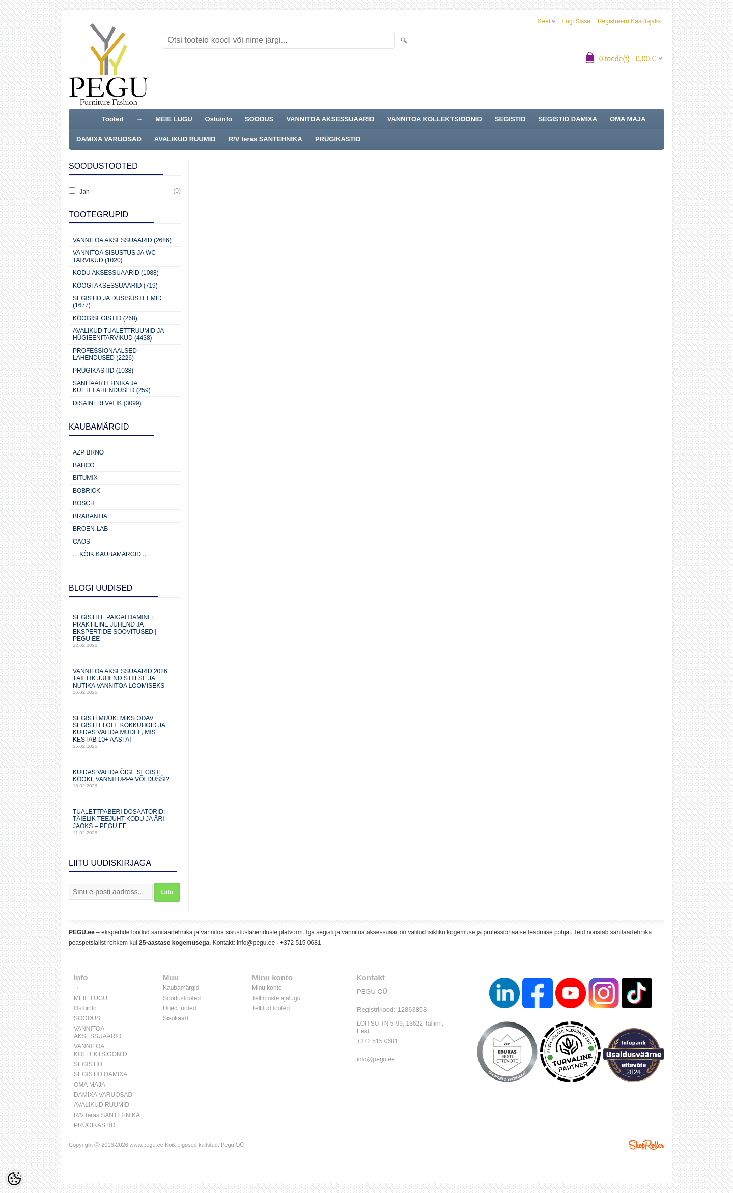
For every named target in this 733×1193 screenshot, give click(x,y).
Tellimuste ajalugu (276, 998)
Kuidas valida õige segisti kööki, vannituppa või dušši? (125, 778)
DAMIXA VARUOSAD (109, 139)
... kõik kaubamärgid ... (110, 554)
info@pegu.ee (256, 942)
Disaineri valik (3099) (107, 403)
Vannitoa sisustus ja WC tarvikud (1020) (114, 256)
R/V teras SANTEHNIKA (265, 139)
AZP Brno (88, 452)
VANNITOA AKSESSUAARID (330, 119)
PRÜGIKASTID (338, 139)
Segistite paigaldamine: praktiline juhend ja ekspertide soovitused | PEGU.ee (125, 631)
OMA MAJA (627, 119)
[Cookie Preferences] (14, 1179)
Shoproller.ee (646, 1145)
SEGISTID (510, 119)
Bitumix (85, 477)
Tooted (112, 119)
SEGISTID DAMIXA (568, 119)
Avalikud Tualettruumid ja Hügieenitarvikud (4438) (118, 334)
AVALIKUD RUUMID (185, 139)
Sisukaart (175, 1018)
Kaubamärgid (181, 987)
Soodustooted (182, 998)
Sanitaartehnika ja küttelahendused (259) (112, 387)
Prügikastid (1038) (103, 370)
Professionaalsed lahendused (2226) (105, 354)
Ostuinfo (218, 119)
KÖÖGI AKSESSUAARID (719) (115, 285)
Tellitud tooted (271, 1008)
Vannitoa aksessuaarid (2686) (122, 240)
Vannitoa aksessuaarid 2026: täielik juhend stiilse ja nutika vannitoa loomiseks (125, 681)
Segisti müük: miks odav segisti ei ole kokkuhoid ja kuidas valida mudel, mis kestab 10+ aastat (125, 732)
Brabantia (90, 516)
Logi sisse (576, 21)
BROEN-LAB (90, 528)
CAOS (81, 541)
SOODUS (259, 119)
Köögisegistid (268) (105, 318)
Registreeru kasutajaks (629, 21)
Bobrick (86, 490)
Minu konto (267, 987)
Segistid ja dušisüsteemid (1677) (117, 302)
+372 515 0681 (300, 942)
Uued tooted (179, 1008)
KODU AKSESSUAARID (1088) (116, 272)
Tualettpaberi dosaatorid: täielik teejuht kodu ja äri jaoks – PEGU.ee (125, 821)
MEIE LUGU (173, 119)
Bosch (84, 503)
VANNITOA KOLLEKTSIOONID (434, 119)
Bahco (84, 465)
